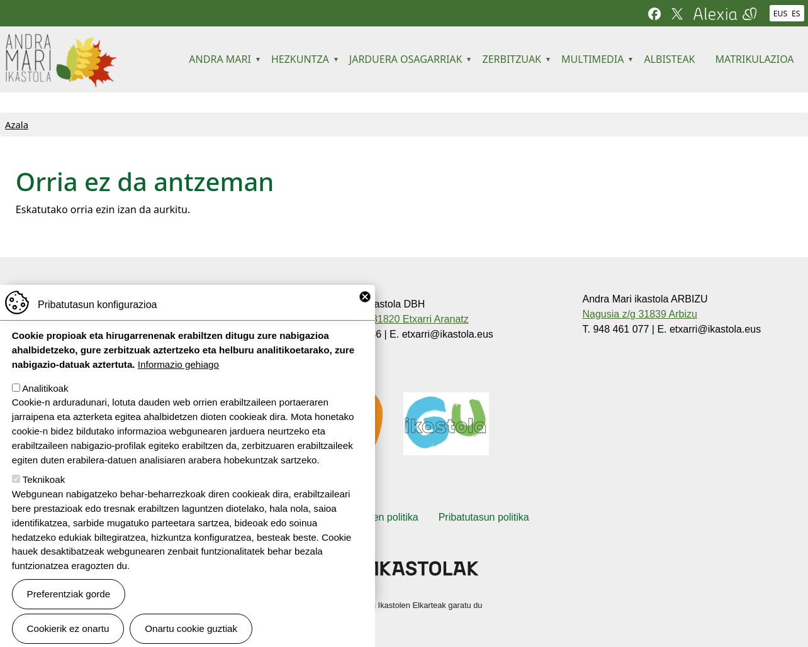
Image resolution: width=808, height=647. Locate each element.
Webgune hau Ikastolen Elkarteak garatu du (404, 605)
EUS (780, 13)
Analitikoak (45, 406)
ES (796, 13)
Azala (16, 124)
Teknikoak (44, 498)
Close (365, 315)
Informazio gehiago (178, 382)
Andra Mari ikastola (60, 41)
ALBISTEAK (669, 59)
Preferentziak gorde (69, 612)
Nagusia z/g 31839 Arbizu (639, 314)
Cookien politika (382, 517)
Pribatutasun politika (484, 517)
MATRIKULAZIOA (754, 59)
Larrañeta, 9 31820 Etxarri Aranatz (392, 319)
